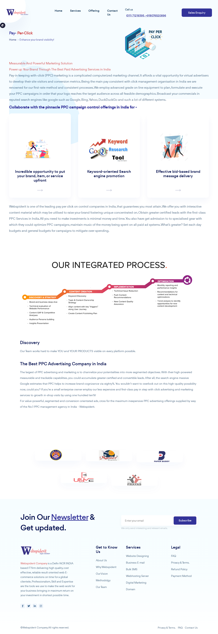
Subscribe (185, 520)
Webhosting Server (137, 576)
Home (12, 39)
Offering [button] (93, 11)
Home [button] (58, 11)
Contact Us (191, 627)
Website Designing (137, 556)
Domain (130, 589)
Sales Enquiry (196, 13)
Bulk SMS (131, 569)
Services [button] (75, 11)
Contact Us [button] (112, 12)
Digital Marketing (136, 582)
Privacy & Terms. (180, 562)
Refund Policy (179, 569)
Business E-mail (135, 562)
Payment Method (181, 576)
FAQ (173, 556)
